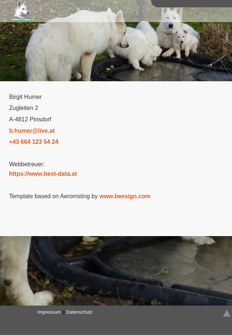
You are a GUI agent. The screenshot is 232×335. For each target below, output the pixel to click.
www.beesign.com (124, 196)
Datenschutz (79, 312)
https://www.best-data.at (43, 174)
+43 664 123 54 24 (33, 142)
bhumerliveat (32, 131)
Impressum (49, 312)
